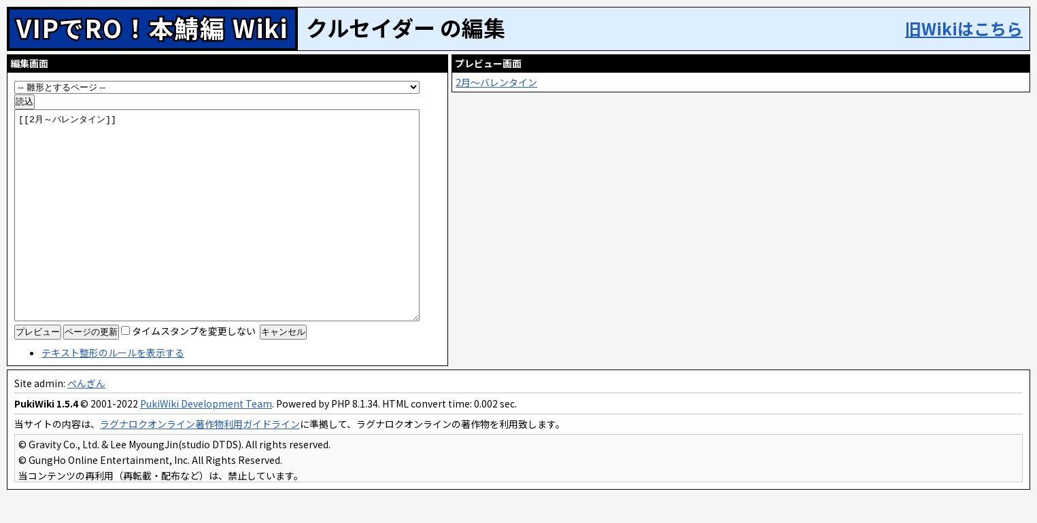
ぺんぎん (86, 409)
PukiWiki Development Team (206, 430)
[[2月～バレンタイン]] (229, 221)
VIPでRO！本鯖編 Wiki (152, 27)
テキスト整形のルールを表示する (112, 379)
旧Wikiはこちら (964, 28)
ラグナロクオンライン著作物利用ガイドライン (200, 450)
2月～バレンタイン (524, 82)
